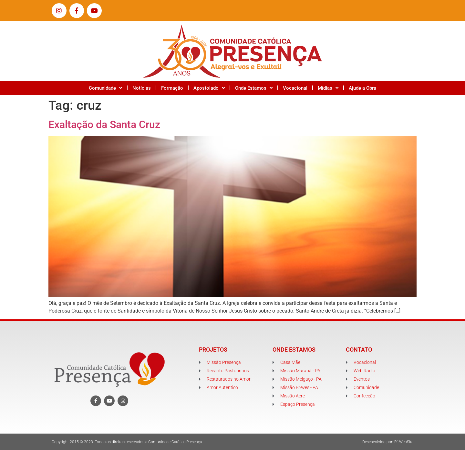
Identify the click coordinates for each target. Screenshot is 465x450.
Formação (172, 88)
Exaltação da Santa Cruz (104, 124)
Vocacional (295, 88)
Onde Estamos (254, 88)
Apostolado (209, 88)
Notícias (141, 88)
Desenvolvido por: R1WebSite (387, 442)
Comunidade (105, 88)
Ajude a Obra (362, 88)
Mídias (328, 88)
